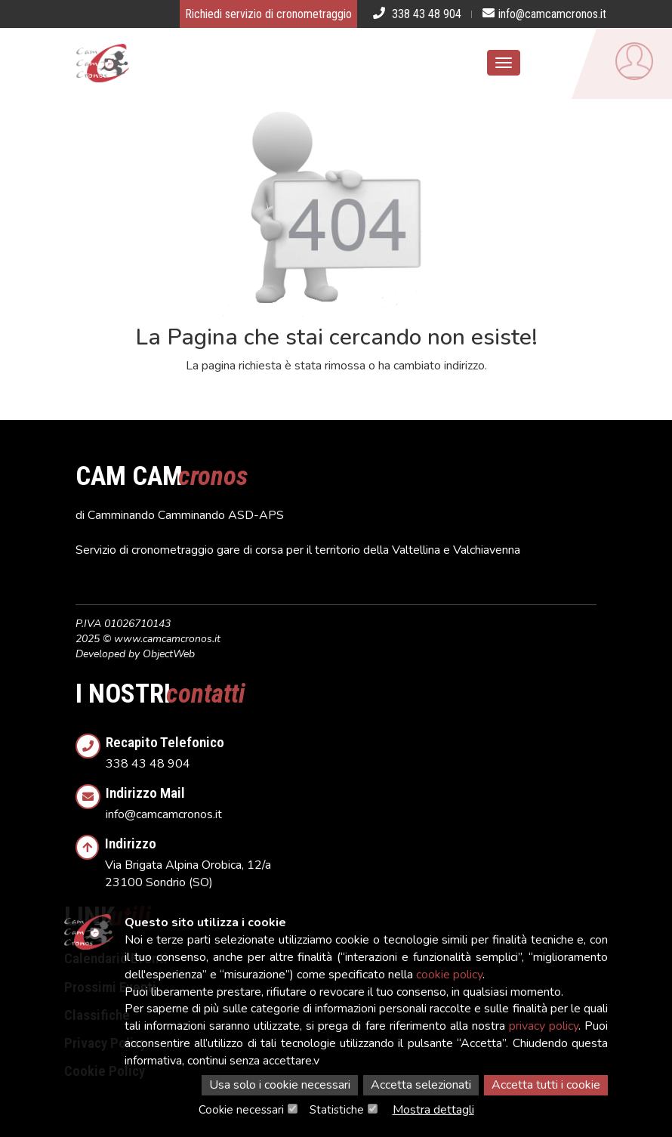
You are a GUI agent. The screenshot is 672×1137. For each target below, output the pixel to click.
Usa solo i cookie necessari (279, 1085)
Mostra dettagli (433, 1109)
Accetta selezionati (421, 1085)
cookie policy (449, 974)
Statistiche (337, 1109)
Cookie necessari (241, 1109)
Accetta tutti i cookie (546, 1085)
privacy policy (543, 1026)
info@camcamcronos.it (351, 799)
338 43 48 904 (351, 748)
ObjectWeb (169, 654)
